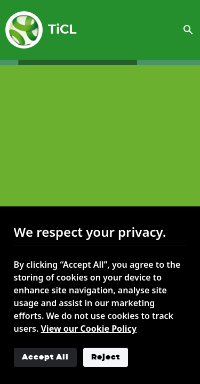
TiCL (36, 30)
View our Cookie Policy (89, 328)
